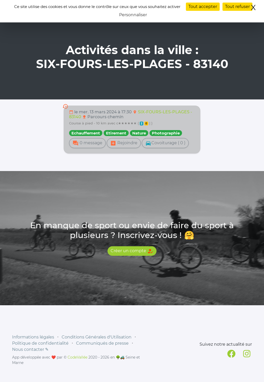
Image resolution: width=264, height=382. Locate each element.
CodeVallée (77, 357)
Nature (139, 133)
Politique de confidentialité (40, 343)
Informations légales (33, 337)
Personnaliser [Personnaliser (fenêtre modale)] (133, 14)
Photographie (166, 133)
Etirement (116, 133)
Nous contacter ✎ (30, 349)
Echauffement (85, 133)
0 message (87, 143)
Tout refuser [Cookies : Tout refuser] (237, 6)
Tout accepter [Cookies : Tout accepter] (202, 6)
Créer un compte (132, 251)
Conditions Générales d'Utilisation (96, 337)
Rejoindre (123, 143)
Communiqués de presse (102, 343)
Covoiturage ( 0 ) (165, 143)
